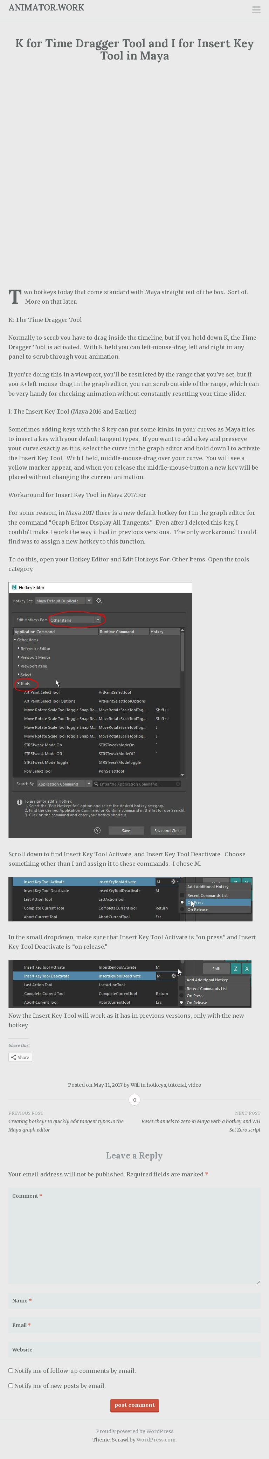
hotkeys (156, 1085)
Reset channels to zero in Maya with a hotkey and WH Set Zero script (197, 1121)
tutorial (177, 1085)
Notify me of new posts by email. (60, 1385)
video (194, 1085)
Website (22, 1350)
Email (21, 1325)
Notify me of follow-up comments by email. (75, 1370)
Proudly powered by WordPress (134, 1431)
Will (135, 1085)
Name (22, 1301)
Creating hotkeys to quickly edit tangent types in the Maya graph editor (71, 1121)
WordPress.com (156, 1440)
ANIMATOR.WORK (46, 7)
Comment (27, 1196)
